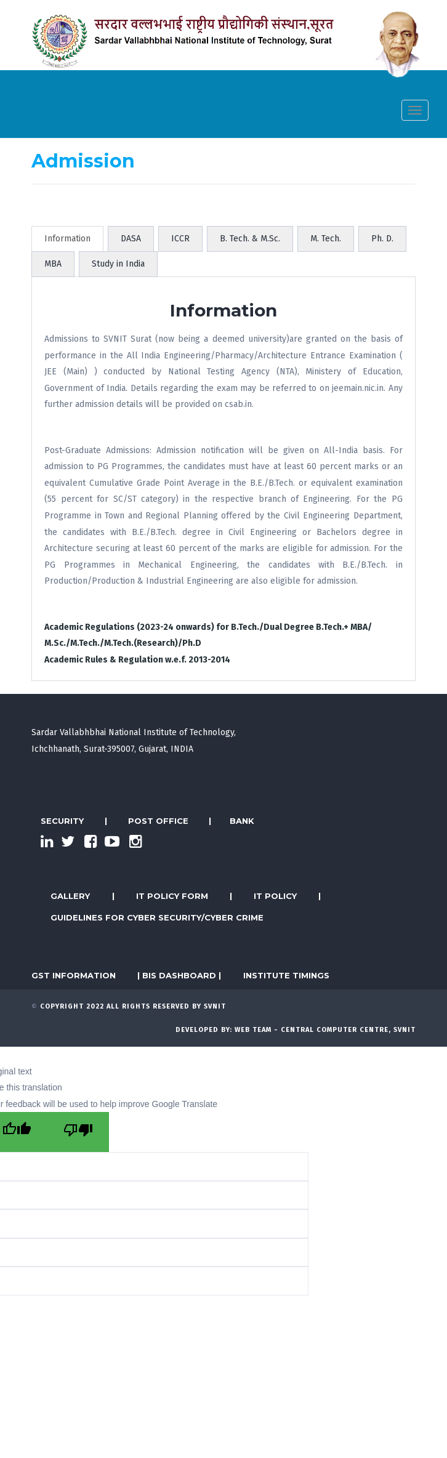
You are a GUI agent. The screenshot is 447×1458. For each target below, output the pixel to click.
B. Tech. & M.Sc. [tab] (250, 238)
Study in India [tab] (118, 264)
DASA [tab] (131, 238)
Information (67, 238)
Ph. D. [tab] (382, 238)
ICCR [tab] (180, 238)
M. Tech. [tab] (325, 238)
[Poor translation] (78, 1132)
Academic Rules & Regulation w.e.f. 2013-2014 (137, 659)
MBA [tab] (53, 264)
